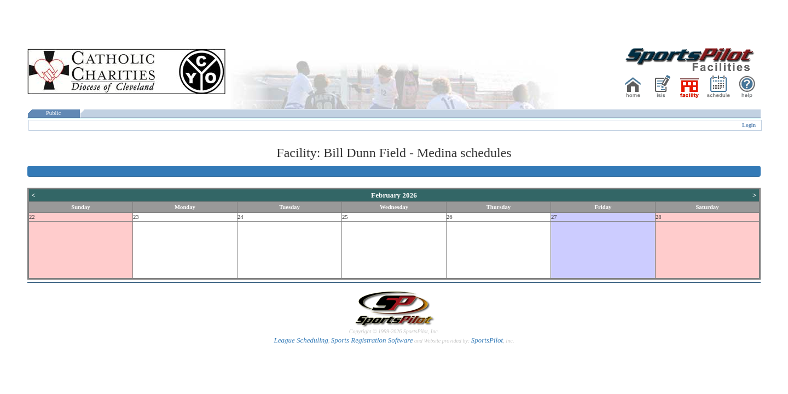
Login (749, 125)
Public (53, 113)
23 (136, 217)
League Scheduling (301, 340)
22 (32, 217)
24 (240, 217)
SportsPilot (487, 340)
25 (345, 217)
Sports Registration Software (372, 340)
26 (450, 217)
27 (554, 217)
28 (659, 217)
